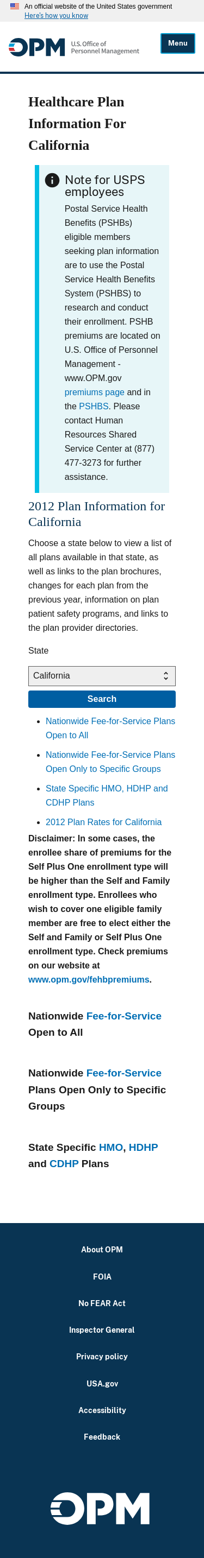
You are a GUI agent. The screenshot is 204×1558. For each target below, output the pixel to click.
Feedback (102, 1436)
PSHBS (93, 406)
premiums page (95, 392)
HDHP (143, 1147)
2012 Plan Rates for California (104, 822)
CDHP (64, 1163)
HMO (111, 1147)
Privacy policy (102, 1356)
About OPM (102, 1249)
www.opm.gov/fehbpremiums (89, 979)
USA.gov (102, 1383)
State (38, 650)
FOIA (102, 1276)
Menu (178, 43)
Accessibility (102, 1410)
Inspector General (102, 1329)
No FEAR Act (102, 1303)
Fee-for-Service (124, 1016)
